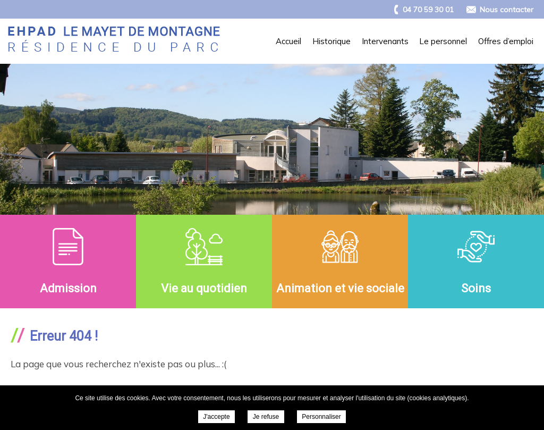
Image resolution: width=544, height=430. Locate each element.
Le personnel (443, 41)
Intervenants (385, 41)
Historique (331, 41)
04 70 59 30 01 (428, 9)
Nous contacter (506, 9)
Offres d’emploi (505, 41)
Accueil (288, 41)
